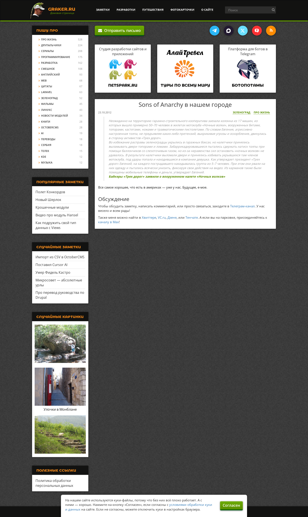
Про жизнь (262, 112)
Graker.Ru (61, 9)
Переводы (48, 139)
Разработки (126, 10)
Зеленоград (241, 112)
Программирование (55, 57)
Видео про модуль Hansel (57, 215)
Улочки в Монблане (60, 409)
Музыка (46, 162)
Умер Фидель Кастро (53, 272)
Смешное (48, 69)
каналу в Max (108, 222)
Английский (50, 74)
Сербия (46, 145)
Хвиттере (149, 217)
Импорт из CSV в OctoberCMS (60, 257)
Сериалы (47, 51)
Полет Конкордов (50, 192)
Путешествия (153, 10)
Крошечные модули (52, 207)
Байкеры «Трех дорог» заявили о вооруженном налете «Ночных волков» (167, 176)
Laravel (46, 92)
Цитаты (46, 86)
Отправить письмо (119, 30)
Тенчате (191, 217)
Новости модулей (54, 115)
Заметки (103, 10)
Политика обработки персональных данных (54, 483)
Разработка (49, 63)
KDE (43, 157)
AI (42, 133)
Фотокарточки (182, 10)
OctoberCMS (50, 127)
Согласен (231, 505)
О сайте (207, 10)
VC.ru (162, 217)
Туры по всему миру (185, 85)
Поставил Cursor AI (51, 264)
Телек (45, 151)
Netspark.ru (122, 85)
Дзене (172, 217)
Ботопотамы (248, 85)
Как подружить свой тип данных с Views (56, 225)
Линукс (46, 110)
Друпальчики (51, 45)
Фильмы (47, 104)
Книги (45, 121)
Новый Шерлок (48, 199)
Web (44, 80)
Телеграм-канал (242, 206)
